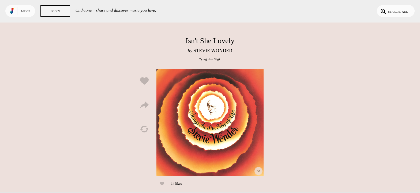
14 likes (176, 183)
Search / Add (394, 11)
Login (55, 11)
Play (210, 122)
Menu (25, 11)
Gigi (217, 59)
